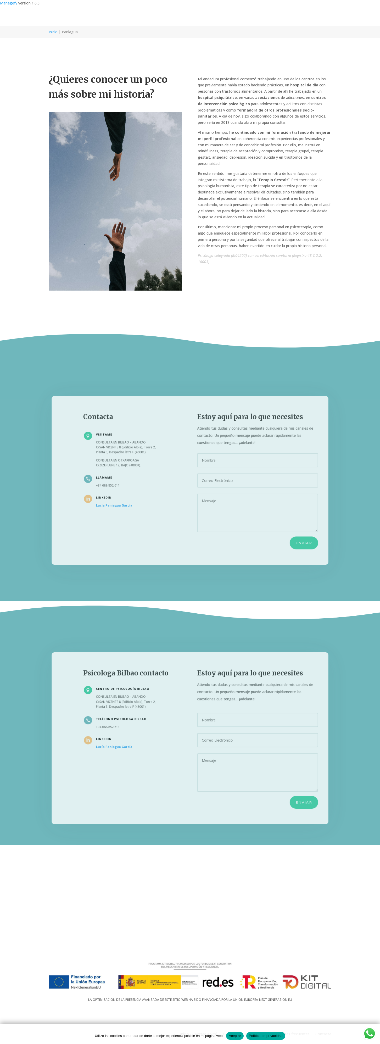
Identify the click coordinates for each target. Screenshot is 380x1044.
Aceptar (235, 1036)
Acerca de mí (206, 16)
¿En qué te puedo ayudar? (244, 16)
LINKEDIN (110, 496)
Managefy (9, 3)
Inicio (184, 16)
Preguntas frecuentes (291, 16)
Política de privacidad (266, 1036)
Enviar (295, 538)
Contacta (323, 16)
